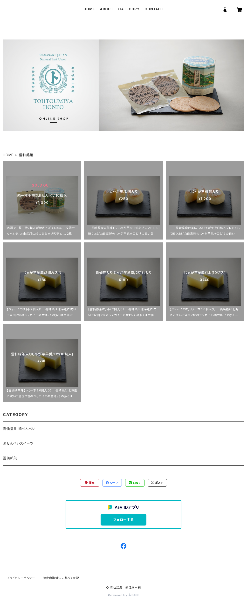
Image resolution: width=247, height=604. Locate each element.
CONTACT (154, 9)
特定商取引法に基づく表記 (61, 578)
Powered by (123, 595)
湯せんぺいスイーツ (18, 443)
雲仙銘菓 (10, 458)
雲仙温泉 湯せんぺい (19, 429)
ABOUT (106, 9)
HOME (89, 9)
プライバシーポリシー (21, 578)
